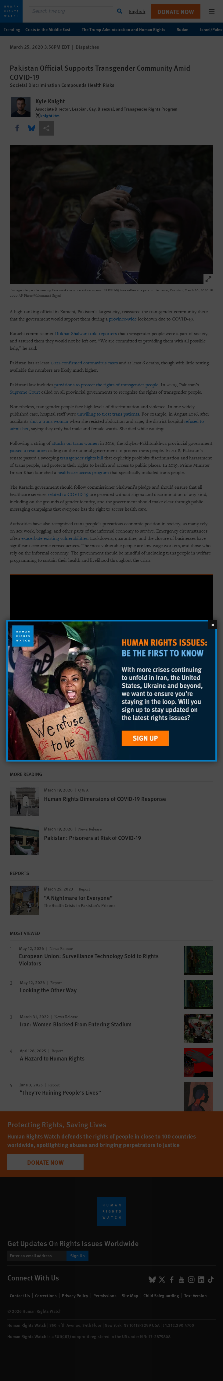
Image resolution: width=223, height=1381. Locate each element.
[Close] (212, 624)
